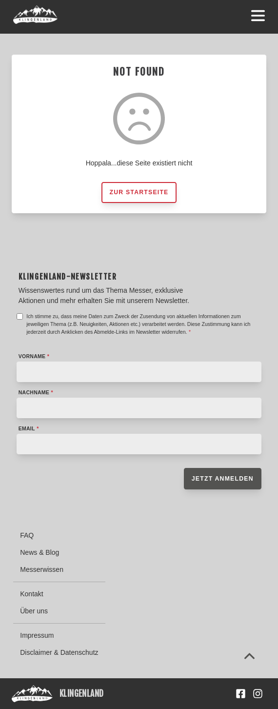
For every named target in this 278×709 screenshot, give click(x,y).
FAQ (27, 535)
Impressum (37, 635)
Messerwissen (41, 569)
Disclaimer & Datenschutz (59, 652)
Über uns (34, 611)
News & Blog (39, 552)
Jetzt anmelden (223, 478)
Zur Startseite (138, 192)
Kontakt (31, 594)
